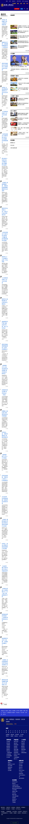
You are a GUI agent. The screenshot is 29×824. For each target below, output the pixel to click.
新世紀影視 (24, 812)
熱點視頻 (12, 734)
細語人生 (15, 758)
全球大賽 (21, 736)
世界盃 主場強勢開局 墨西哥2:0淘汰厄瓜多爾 (5, 91)
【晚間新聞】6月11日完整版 (4, 456)
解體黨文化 (12, 142)
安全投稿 (3, 808)
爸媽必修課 (23, 749)
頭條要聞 (7, 734)
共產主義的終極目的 (16, 786)
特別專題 (12, 140)
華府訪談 (8, 750)
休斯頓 (21, 710)
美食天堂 (20, 767)
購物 (15, 723)
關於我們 (8, 807)
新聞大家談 (16, 741)
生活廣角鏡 (21, 762)
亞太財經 (8, 757)
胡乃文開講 (10, 765)
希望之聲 (25, 811)
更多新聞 (27, 93)
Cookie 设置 (14, 822)
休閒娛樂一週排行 (14, 76)
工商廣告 (14, 802)
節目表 (23, 719)
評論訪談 (16, 739)
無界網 (19, 812)
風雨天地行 (14, 794)
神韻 (7, 1)
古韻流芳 (23, 744)
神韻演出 (16, 736)
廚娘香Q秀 (21, 773)
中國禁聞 (8, 744)
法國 (24, 710)
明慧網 (11, 812)
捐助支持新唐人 (9, 723)
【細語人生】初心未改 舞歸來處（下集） (18, 66)
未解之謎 (23, 741)
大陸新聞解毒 (16, 757)
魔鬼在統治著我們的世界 (17, 788)
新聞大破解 (16, 749)
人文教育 (23, 739)
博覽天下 (7, 736)
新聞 (7, 728)
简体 (20, 1)
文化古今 (23, 750)
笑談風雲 (23, 743)
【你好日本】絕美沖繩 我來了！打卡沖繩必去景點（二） (23, 89)
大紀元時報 (14, 811)
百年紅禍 (12, 145)
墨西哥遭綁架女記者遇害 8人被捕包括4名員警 (5, 67)
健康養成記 (10, 767)
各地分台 (13, 1)
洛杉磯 (13, 710)
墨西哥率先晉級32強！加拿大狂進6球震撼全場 (5, 211)
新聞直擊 (8, 747)
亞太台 (4, 712)
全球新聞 (8, 741)
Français (18, 712)
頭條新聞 (12, 15)
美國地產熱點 (23, 752)
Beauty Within (21, 770)
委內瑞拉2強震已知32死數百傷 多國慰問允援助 (4, 162)
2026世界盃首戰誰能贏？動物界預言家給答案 (5, 500)
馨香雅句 (23, 746)
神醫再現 (9, 768)
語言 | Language (25, 1)
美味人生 (20, 768)
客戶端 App (18, 808)
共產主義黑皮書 (13, 147)
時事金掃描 (16, 744)
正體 (17, 1)
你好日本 (20, 764)
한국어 (4, 714)
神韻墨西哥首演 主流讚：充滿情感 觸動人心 (5, 642)
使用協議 (23, 807)
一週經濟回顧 (9, 752)
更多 (2, 814)
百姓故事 (14, 797)
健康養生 (10, 760)
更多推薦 (27, 72)
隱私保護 (18, 807)
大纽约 (6, 710)
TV (21, 8)
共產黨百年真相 (15, 785)
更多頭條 (27, 50)
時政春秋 (15, 746)
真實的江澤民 (14, 791)
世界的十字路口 (17, 754)
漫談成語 (23, 747)
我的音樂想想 (21, 778)
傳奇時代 (14, 783)
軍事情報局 (16, 750)
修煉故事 (14, 800)
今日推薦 (12, 53)
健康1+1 (9, 762)
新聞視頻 (9, 739)
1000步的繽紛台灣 (22, 776)
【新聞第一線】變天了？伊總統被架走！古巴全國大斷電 (23, 27)
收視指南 (13, 807)
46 (1, 704)
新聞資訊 (11, 719)
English (13, 712)
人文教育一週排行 (14, 96)
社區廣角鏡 (9, 754)
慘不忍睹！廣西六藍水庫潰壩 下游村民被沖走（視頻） (23, 37)
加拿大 (10, 710)
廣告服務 (8, 808)
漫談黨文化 (14, 799)
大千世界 (20, 771)
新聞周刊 (8, 749)
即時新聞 (17, 734)
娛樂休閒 (21, 760)
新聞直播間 (17, 8)
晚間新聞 (8, 746)
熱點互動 (15, 743)
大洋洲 (17, 710)
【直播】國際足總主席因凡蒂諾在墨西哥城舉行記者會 (5, 523)
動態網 (15, 812)
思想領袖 (15, 747)
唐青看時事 (16, 752)
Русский (22, 712)
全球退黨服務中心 (4, 812)
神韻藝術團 (9, 811)
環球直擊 (8, 743)
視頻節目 (17, 719)
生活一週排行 (13, 111)
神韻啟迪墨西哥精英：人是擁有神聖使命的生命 (5, 617)
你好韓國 (20, 765)
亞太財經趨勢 (9, 755)
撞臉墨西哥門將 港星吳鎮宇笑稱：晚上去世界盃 (5, 325)
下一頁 (5, 704)
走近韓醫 (9, 770)
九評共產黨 (14, 789)
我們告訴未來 (14, 781)
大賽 (10, 1)
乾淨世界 (20, 811)
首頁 (7, 719)
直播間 (8, 721)
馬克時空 (15, 755)
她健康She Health (11, 764)
